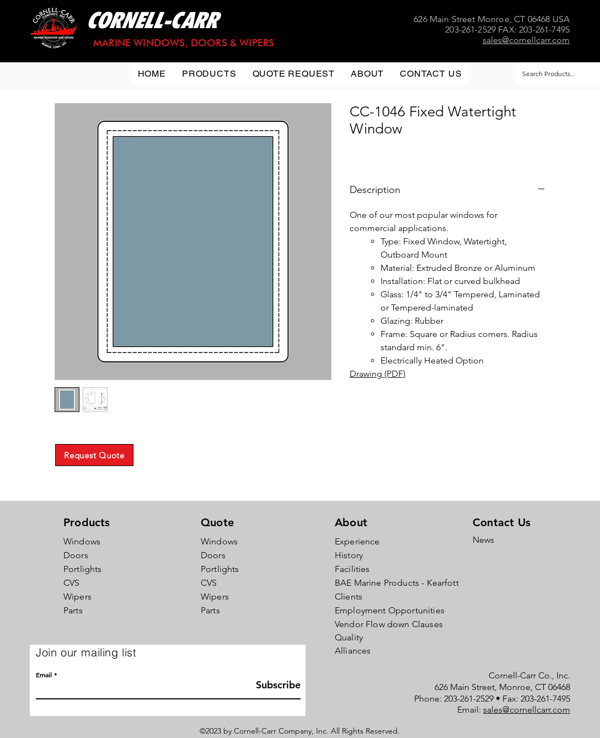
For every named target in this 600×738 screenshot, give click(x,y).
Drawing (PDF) (377, 373)
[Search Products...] (554, 73)
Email (44, 674)
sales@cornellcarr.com (526, 709)
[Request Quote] (94, 455)
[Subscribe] (273, 685)
